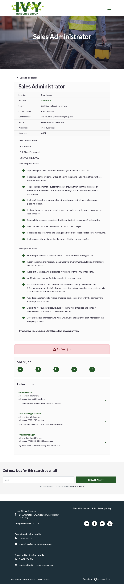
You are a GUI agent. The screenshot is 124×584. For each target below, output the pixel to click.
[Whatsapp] (92, 369)
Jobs (94, 508)
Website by (98, 579)
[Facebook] (38, 369)
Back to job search (28, 77)
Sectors (86, 508)
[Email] (74, 369)
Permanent (46, 100)
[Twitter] (20, 369)
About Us (77, 508)
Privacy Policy (78, 486)
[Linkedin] (56, 369)
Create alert (93, 480)
